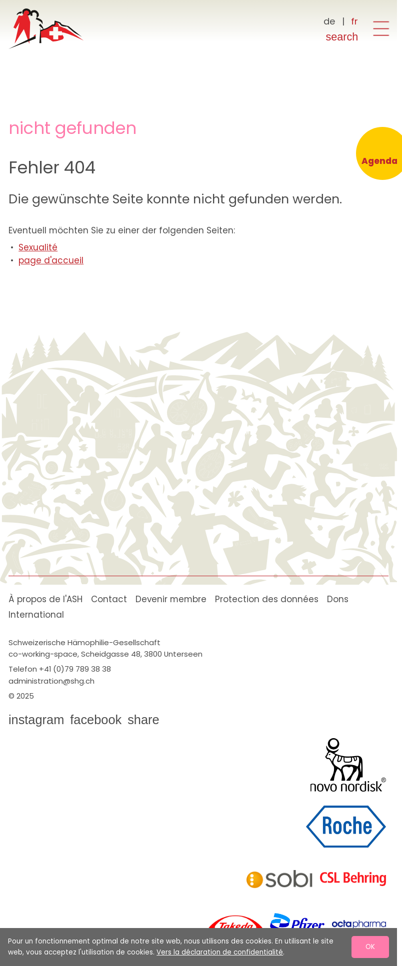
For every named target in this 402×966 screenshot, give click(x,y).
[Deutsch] (329, 21)
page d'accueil (51, 260)
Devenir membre (171, 599)
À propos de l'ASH (45, 599)
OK (370, 947)
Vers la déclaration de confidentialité (219, 952)
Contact (109, 599)
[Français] (354, 21)
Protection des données (266, 599)
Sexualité (38, 247)
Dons (337, 599)
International (36, 615)
